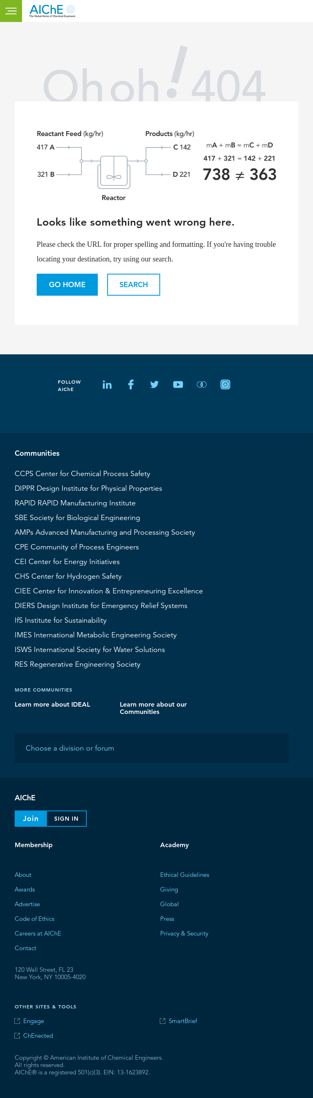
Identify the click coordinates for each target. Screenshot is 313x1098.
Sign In (66, 818)
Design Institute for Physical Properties (88, 487)
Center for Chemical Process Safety (82, 473)
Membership (34, 845)
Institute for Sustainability (61, 619)
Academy (174, 845)
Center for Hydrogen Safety (68, 575)
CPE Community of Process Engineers (77, 546)
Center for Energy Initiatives (67, 561)
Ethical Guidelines (184, 874)
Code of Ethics (34, 918)
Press (167, 918)
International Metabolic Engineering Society (96, 634)
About (23, 874)
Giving (169, 889)
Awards (25, 889)
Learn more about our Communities (153, 707)
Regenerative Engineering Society (78, 663)
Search (133, 284)
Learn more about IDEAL (52, 704)
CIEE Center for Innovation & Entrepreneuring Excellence (109, 590)
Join (31, 818)
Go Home (67, 284)
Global (169, 903)
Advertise (27, 903)
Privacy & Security (184, 933)
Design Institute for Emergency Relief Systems (101, 605)
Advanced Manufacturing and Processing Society (105, 531)
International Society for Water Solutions (90, 649)
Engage (33, 1021)
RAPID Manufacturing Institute (75, 502)
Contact (25, 947)
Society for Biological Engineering (77, 517)
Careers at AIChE (38, 933)
